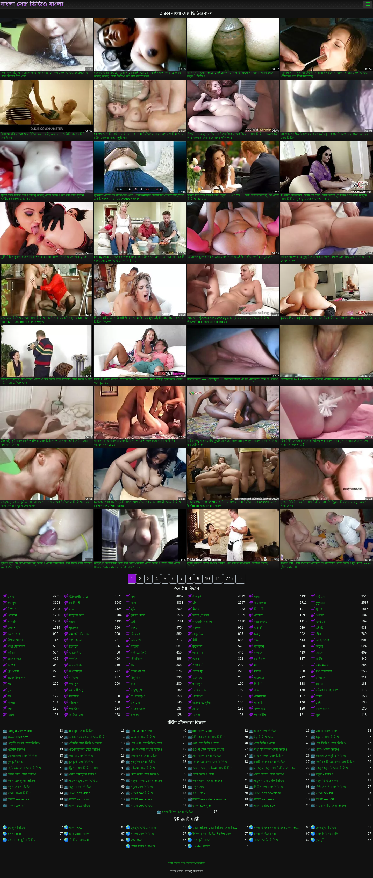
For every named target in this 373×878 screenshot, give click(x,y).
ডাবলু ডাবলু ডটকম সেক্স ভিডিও (212, 768)
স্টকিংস (320, 621)
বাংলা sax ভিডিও (142, 793)
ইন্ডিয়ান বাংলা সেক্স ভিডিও (209, 737)
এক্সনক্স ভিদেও (16, 749)
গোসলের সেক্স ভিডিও (145, 756)
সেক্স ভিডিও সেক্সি (327, 834)
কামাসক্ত (136, 640)
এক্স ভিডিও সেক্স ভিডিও (331, 743)
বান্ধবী (135, 646)
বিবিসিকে (136, 659)
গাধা (257, 596)
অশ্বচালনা (260, 603)
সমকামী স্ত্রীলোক (79, 634)
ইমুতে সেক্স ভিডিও (327, 737)
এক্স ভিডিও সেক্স (264, 743)
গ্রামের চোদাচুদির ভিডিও (331, 756)
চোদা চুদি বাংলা (201, 840)
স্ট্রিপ (318, 634)
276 (229, 578)
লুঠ (133, 609)
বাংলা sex (198, 793)
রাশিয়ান (320, 677)
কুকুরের (320, 603)
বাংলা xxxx (14, 834)
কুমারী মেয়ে (138, 615)
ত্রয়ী (133, 621)
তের (72, 609)
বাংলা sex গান (325, 799)
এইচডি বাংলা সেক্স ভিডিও (24, 743)
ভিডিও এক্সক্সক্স (79, 840)
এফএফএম (76, 665)
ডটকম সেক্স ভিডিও (143, 768)
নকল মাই (259, 709)
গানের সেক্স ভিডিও (81, 756)
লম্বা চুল (74, 684)
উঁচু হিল (135, 677)
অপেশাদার (14, 634)
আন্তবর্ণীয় (75, 653)
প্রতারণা (197, 696)
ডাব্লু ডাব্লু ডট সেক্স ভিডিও (332, 768)
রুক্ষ (256, 690)
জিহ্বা (11, 702)
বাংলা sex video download (210, 799)
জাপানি (12, 621)
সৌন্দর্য (258, 615)
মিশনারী (259, 609)
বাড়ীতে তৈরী (139, 653)
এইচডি (320, 628)
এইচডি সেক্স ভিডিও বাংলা (85, 743)
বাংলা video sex (264, 805)
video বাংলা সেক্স (327, 731)
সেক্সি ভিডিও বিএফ (143, 846)
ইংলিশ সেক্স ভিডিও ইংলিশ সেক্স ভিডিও (215, 834)
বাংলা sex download (267, 793)
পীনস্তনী (197, 596)
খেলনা (320, 615)
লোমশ (12, 628)
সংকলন (197, 628)
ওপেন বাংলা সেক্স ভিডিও (85, 749)
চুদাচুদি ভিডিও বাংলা (143, 827)
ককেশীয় (197, 646)
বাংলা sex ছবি (16, 805)
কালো (319, 646)
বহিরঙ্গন (259, 646)
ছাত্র (133, 684)
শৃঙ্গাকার (73, 628)
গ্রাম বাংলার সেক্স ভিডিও (269, 756)
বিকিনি (258, 684)
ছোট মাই (74, 603)
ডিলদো (73, 646)
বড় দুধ (12, 603)
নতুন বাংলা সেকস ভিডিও (146, 780)
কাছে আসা (322, 640)
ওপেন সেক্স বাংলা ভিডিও (146, 749)
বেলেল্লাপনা (323, 709)
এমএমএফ (322, 665)
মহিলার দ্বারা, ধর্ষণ (327, 690)
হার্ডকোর (321, 596)
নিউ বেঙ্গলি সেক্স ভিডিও (331, 787)
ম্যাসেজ (74, 696)
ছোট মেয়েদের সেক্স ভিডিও (24, 768)
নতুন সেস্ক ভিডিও (142, 787)
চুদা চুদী (320, 840)
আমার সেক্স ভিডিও (143, 737)
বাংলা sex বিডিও (80, 805)
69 (9, 684)
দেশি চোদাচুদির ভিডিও (83, 774)
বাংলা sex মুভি (201, 805)
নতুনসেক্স (198, 787)
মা (255, 665)
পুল (318, 715)
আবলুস (197, 684)
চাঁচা (194, 603)
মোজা (196, 715)
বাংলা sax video (79, 793)
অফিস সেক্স (76, 715)
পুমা (10, 690)
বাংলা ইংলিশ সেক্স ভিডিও (177, 812)
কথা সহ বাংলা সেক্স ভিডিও (270, 749)
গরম (72, 621)
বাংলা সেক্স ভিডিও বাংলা (32, 4)
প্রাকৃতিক (197, 634)
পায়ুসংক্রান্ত (261, 621)
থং (132, 665)
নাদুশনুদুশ (136, 690)
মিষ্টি (195, 640)
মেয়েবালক (199, 690)
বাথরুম (135, 715)
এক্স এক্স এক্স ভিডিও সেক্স (146, 743)
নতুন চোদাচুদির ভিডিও (21, 780)
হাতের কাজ (15, 659)
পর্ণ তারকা (75, 640)
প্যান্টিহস (74, 709)
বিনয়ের (135, 634)
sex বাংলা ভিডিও (265, 731)
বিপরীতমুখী (138, 696)
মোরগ (320, 653)
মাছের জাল (138, 709)
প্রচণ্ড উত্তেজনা (17, 677)
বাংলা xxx (75, 827)
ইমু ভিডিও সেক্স (264, 737)
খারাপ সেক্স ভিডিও (327, 749)
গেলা (11, 715)
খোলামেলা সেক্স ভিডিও (22, 756)
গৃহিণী (319, 659)
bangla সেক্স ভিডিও (82, 731)
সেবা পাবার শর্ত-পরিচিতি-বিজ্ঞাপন (186, 863)
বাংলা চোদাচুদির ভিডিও (22, 840)
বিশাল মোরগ (16, 640)
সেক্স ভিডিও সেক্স (265, 834)
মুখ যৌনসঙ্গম (324, 671)
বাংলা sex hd (324, 793)
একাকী (258, 628)
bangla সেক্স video (20, 731)
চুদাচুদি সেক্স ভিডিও (81, 762)
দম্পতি (73, 659)
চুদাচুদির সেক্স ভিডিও (143, 762)
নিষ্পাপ (12, 609)
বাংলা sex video (141, 799)
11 (218, 578)
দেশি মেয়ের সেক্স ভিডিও (269, 774)
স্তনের (319, 684)
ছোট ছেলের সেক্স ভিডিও (269, 762)
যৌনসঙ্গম (260, 696)
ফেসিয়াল (260, 659)
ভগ (133, 596)
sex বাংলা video (202, 731)
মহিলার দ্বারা (76, 615)
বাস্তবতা (259, 677)
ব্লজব (11, 596)
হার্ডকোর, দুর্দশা (201, 702)
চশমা (319, 696)
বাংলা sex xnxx (264, 799)
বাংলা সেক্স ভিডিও (142, 834)
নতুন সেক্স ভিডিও (80, 787)
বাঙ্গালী (258, 702)
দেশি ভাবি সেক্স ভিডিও (145, 774)
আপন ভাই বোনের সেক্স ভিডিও (88, 737)
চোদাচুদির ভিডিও (326, 827)
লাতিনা (73, 677)
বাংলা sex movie (18, 799)
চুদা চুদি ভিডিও (17, 827)
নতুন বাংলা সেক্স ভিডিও (207, 780)
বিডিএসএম (138, 671)
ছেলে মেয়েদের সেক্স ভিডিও (209, 762)
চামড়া (257, 634)
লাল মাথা (198, 653)
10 (207, 578)
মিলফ (196, 609)
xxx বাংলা (137, 840)
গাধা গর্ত (197, 665)
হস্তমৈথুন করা (200, 615)
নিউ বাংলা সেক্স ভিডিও (268, 787)
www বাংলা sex (18, 737)
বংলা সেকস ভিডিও (20, 793)
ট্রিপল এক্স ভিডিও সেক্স (83, 768)
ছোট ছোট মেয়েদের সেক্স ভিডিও (336, 762)
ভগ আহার (75, 671)
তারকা (196, 659)
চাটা (318, 702)
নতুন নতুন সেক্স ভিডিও (83, 780)
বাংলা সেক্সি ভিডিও (266, 840)
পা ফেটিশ (260, 715)
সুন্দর (319, 609)
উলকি (258, 653)
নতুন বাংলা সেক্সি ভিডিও (269, 780)
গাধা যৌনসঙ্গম (16, 646)
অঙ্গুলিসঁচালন (202, 621)
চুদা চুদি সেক (15, 762)
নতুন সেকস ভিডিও (19, 787)
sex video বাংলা (141, 731)
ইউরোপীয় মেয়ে (79, 596)
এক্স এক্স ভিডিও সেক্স (205, 743)
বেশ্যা (134, 628)
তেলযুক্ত (197, 677)
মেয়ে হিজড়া (76, 690)
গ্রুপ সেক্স (13, 671)
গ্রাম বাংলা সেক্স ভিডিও (206, 756)
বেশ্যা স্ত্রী (197, 671)
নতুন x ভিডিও (325, 774)
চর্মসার (12, 653)
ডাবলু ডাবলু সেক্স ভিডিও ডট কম (274, 768)
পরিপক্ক (73, 702)
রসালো (135, 702)
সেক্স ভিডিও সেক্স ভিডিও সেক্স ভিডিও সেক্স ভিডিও (215, 827)
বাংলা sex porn (79, 799)
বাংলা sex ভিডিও (142, 805)
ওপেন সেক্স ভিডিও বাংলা (208, 749)
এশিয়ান (12, 615)
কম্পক (11, 665)
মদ (9, 696)
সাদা (133, 603)
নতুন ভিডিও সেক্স (327, 780)
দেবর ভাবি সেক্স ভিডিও (22, 774)
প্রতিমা (196, 709)
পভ (256, 640)
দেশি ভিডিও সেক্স (203, 774)
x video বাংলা (201, 846)
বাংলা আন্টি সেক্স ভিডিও (331, 805)
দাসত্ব (257, 671)
